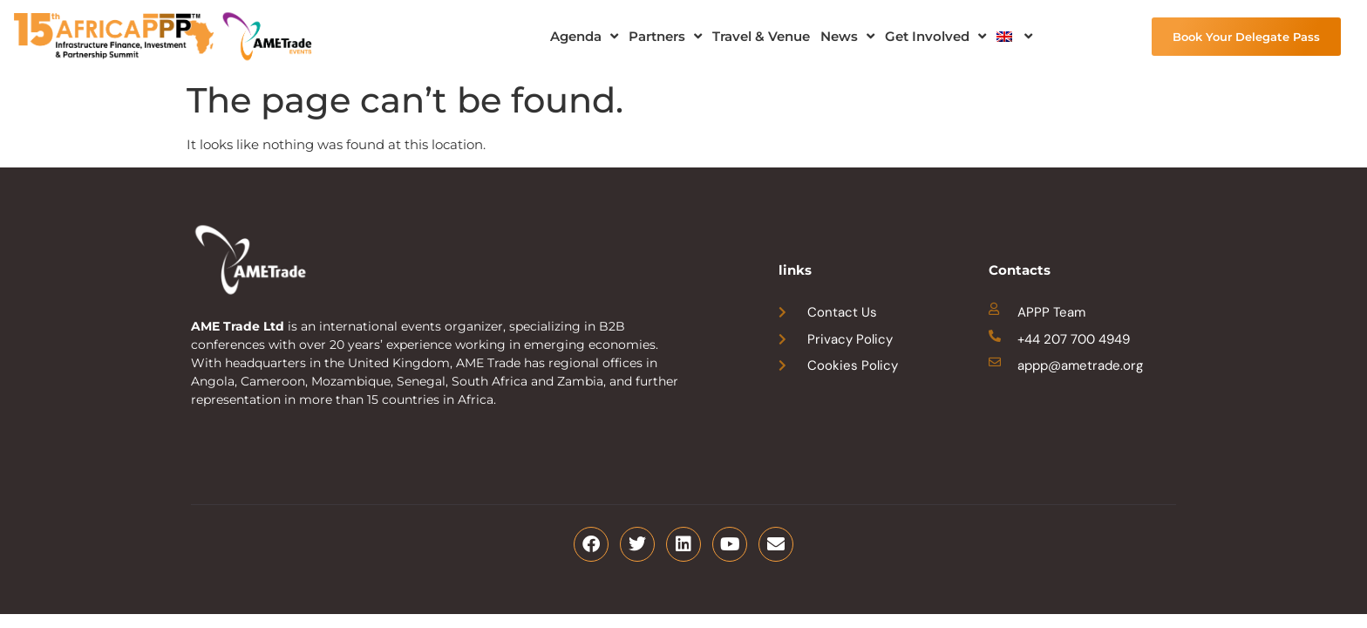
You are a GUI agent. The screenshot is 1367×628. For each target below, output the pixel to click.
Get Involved (935, 37)
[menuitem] (1014, 37)
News (847, 37)
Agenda (584, 37)
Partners (665, 37)
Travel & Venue (761, 36)
